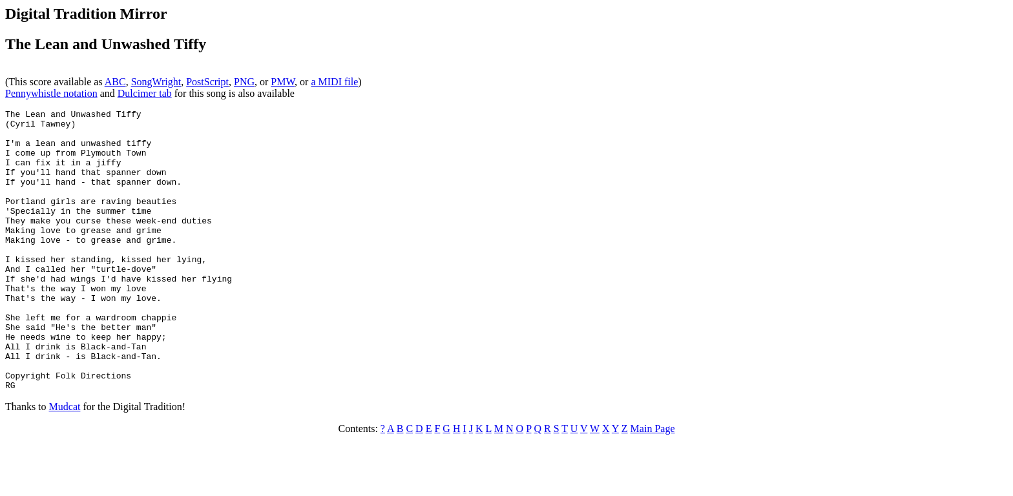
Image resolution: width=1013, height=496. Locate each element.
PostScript (207, 81)
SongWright (156, 81)
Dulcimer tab (145, 93)
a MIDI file (334, 81)
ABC (115, 81)
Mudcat (65, 462)
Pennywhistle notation (51, 93)
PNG (244, 81)
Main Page (653, 484)
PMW (283, 81)
